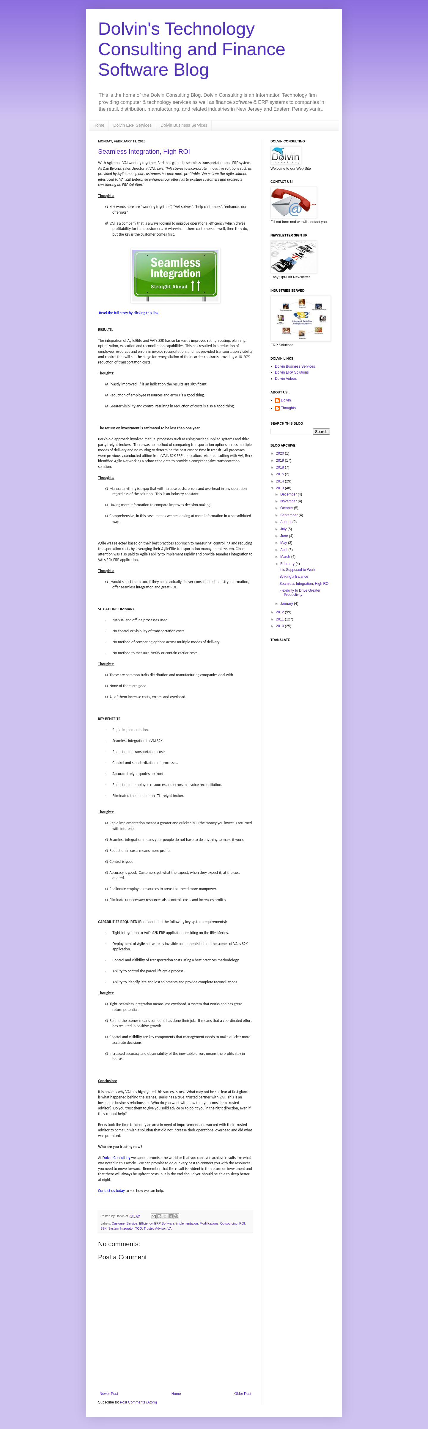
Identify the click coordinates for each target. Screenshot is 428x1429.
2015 (280, 474)
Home (98, 125)
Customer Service (124, 1223)
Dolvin (286, 400)
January (287, 603)
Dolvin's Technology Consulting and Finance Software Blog (191, 49)
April (284, 550)
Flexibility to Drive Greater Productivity (299, 592)
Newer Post (109, 1394)
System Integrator (120, 1228)
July (284, 529)
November (289, 501)
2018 (280, 467)
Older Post (242, 1394)
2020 (280, 453)
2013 (280, 488)
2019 (280, 460)
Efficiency (145, 1223)
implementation (187, 1223)
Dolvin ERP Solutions (292, 372)
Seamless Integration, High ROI (144, 151)
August (286, 522)
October (287, 508)
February (287, 564)
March (285, 557)
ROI (242, 1223)
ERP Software (164, 1223)
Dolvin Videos (286, 379)
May (284, 543)
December (289, 494)
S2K (103, 1228)
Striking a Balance (293, 576)
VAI (169, 1228)
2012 (280, 612)
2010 (280, 626)
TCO (138, 1228)
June (284, 536)
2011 (280, 619)
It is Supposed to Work (297, 570)
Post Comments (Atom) (138, 1402)
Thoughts (288, 408)
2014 (280, 481)
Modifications (209, 1223)
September (289, 515)
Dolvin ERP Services (132, 125)
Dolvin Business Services (183, 125)
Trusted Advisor (155, 1228)
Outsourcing (228, 1223)
